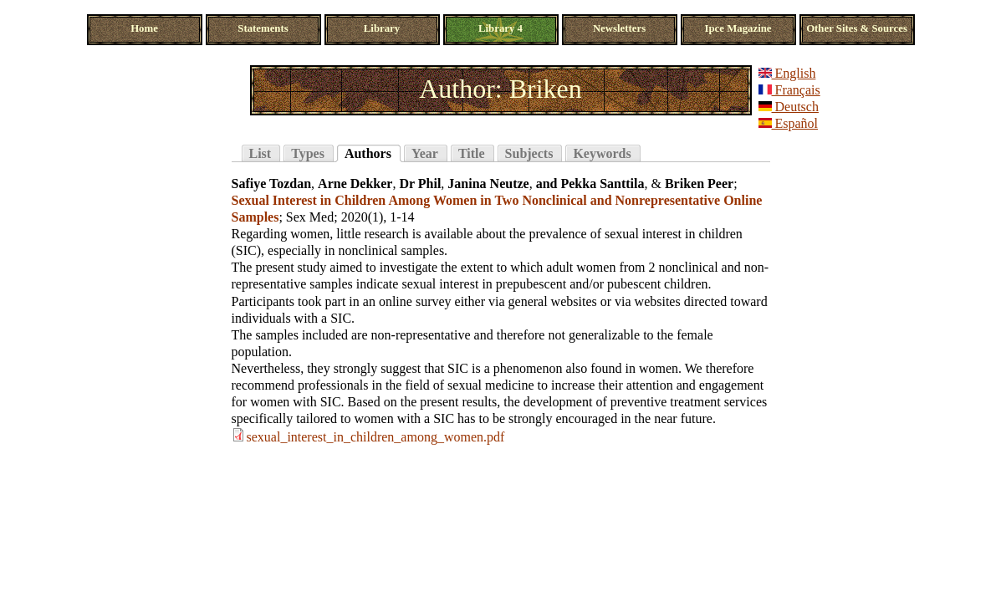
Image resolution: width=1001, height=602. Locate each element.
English (787, 73)
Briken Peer (699, 183)
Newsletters (619, 28)
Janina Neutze (488, 183)
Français (789, 90)
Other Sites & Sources (856, 28)
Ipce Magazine (738, 28)
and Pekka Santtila (590, 183)
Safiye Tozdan (272, 183)
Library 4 (500, 28)
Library (382, 28)
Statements (262, 28)
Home (144, 28)
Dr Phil (420, 183)
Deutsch (788, 106)
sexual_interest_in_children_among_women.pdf (376, 437)
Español (788, 123)
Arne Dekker (355, 183)
